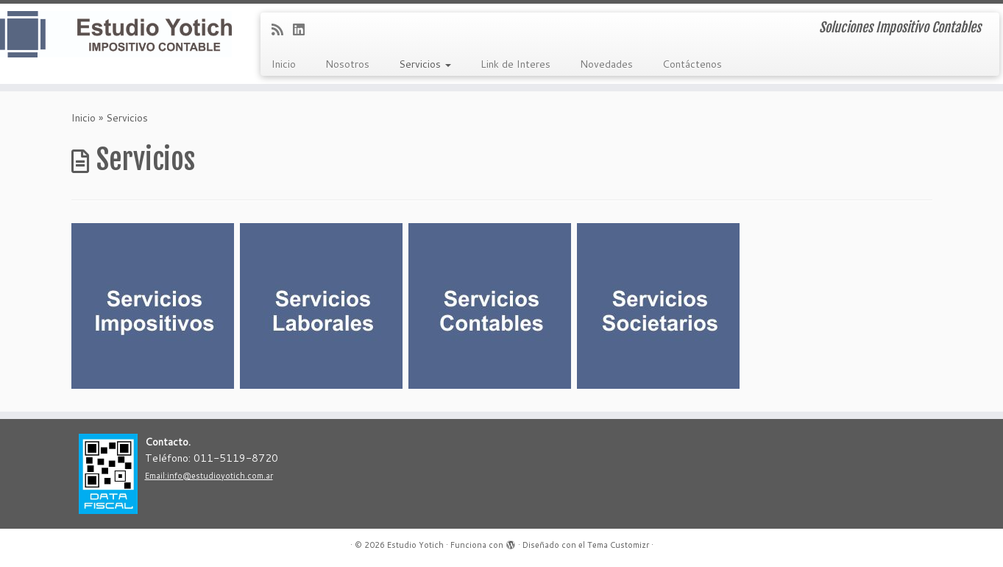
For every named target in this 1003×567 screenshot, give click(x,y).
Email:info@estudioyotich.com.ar (209, 476)
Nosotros (347, 64)
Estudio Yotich (415, 545)
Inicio (284, 64)
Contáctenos (692, 64)
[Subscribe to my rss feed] (282, 29)
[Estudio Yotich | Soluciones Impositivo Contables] (116, 34)
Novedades (606, 64)
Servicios (425, 64)
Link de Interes (515, 64)
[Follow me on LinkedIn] (303, 29)
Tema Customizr (618, 545)
